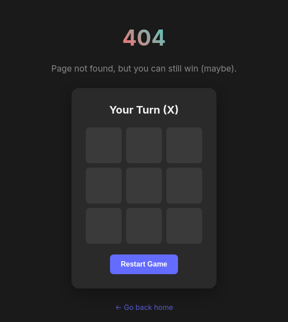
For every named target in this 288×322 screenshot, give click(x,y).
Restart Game (144, 264)
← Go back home (144, 307)
